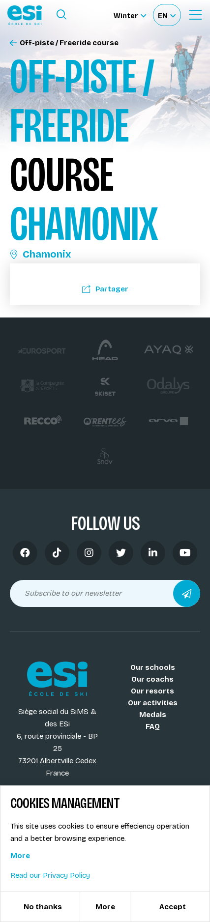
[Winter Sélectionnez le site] (130, 15)
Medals (152, 714)
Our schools (152, 667)
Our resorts (152, 691)
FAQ (153, 726)
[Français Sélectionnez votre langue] (166, 15)
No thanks (43, 906)
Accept (172, 906)
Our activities (153, 702)
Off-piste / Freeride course (64, 43)
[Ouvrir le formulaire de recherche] (61, 14)
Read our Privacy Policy (50, 875)
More (20, 855)
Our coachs (152, 679)
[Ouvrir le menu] (195, 14)
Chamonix (40, 254)
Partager (105, 289)
